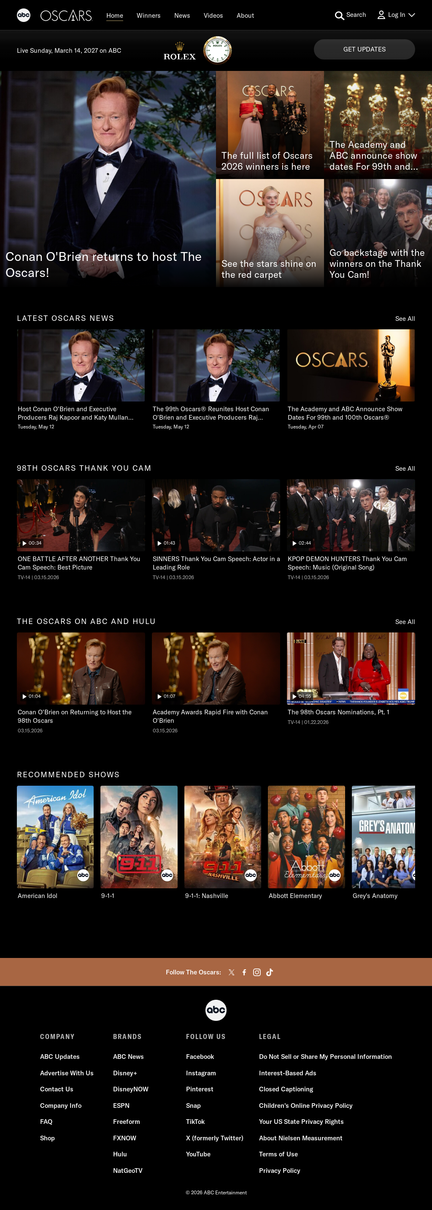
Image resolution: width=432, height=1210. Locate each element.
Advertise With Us (67, 1073)
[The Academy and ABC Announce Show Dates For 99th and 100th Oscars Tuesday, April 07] (351, 379)
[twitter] (231, 972)
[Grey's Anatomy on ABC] (390, 843)
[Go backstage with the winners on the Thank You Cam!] (378, 233)
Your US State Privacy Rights (301, 1122)
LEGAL (270, 1036)
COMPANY (57, 1036)
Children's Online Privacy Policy (306, 1105)
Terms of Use (278, 1154)
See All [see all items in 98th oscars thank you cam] (405, 468)
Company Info (60, 1105)
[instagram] (257, 972)
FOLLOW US (206, 1036)
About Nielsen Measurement (301, 1138)
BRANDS (127, 1036)
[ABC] (23, 16)
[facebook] (244, 972)
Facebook (200, 1057)
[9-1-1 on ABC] (138, 843)
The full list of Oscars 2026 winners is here (267, 161)
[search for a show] (350, 15)
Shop (47, 1138)
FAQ (46, 1122)
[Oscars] (66, 16)
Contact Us (56, 1089)
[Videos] (213, 15)
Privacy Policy (279, 1171)
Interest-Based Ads (287, 1073)
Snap (193, 1105)
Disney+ (125, 1073)
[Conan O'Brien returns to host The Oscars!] (108, 179)
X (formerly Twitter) (214, 1138)
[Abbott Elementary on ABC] (306, 843)
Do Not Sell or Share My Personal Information (325, 1057)
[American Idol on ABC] (55, 843)
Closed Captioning (286, 1089)
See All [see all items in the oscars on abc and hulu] (405, 622)
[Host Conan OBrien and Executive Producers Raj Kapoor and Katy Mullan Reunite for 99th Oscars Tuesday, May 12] (81, 379)
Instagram (201, 1073)
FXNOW (124, 1138)
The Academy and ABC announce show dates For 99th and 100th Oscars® (373, 155)
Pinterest (199, 1089)
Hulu (120, 1154)
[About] (245, 15)
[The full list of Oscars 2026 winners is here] (270, 125)
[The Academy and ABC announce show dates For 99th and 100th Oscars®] (378, 125)
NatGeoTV (128, 1171)
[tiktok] (269, 972)
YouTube (198, 1154)
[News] (182, 15)
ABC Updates (60, 1057)
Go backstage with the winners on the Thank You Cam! (377, 263)
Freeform (126, 1122)
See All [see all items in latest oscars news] (405, 319)
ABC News (128, 1057)
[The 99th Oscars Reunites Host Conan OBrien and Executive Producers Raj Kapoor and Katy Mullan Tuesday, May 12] (216, 379)
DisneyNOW (130, 1089)
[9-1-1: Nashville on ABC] (222, 843)
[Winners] (149, 15)
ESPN (121, 1105)
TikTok (195, 1122)
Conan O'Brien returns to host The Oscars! (103, 264)
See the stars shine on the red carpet (268, 269)
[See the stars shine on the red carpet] (270, 233)
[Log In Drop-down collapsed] (395, 15)
